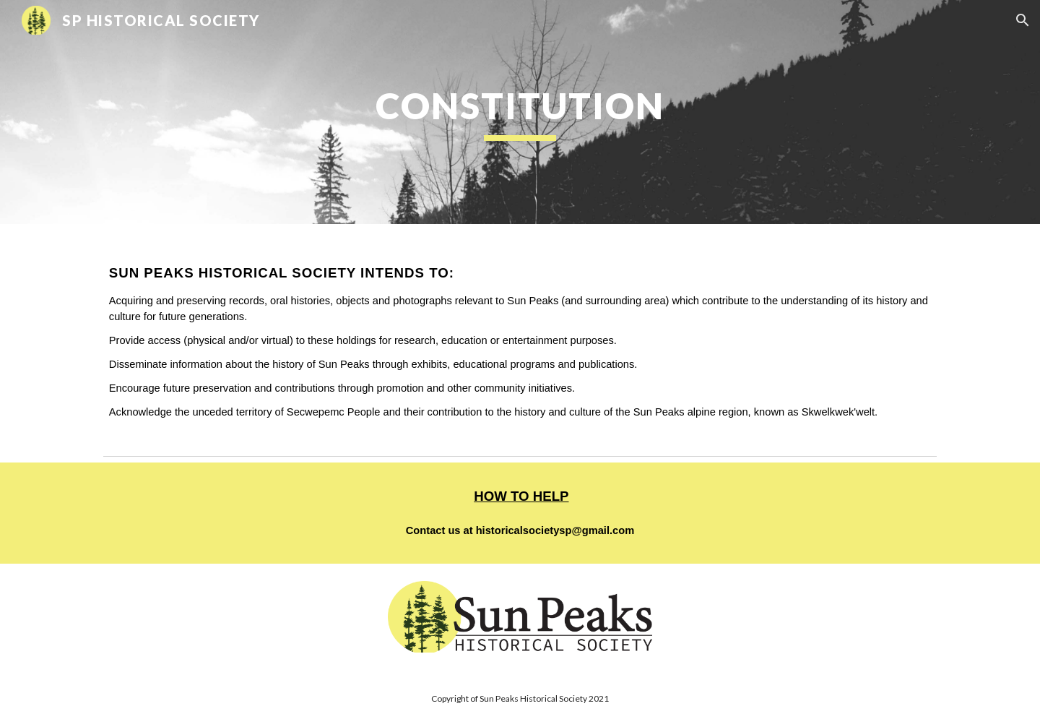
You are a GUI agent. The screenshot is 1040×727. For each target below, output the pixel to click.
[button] (1022, 20)
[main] (520, 112)
